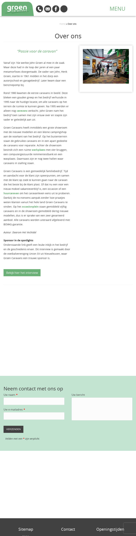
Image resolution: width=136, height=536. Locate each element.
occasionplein (30, 206)
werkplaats (38, 149)
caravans (22, 110)
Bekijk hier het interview (22, 273)
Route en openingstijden (63, 8)
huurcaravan (11, 193)
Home (63, 23)
